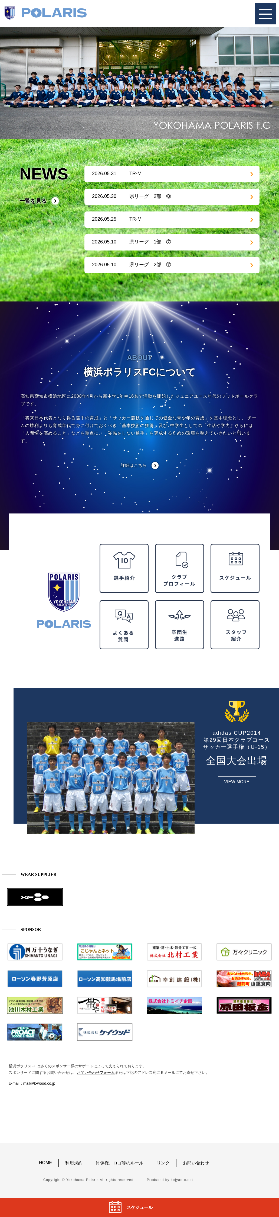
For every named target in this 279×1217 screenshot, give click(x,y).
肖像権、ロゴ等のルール (119, 1163)
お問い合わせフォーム (96, 1072)
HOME (45, 1162)
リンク (163, 1163)
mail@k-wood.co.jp (39, 1083)
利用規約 (74, 1163)
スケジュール (140, 1207)
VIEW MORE (236, 781)
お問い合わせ (196, 1163)
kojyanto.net (182, 1180)
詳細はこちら (134, 465)
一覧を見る (33, 201)
